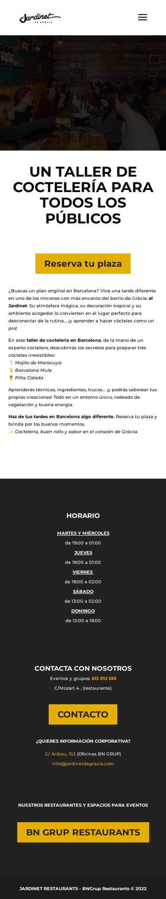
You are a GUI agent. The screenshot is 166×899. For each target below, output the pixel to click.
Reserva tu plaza (83, 263)
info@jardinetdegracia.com (83, 764)
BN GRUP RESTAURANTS (83, 832)
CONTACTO (83, 714)
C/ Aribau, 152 (60, 754)
